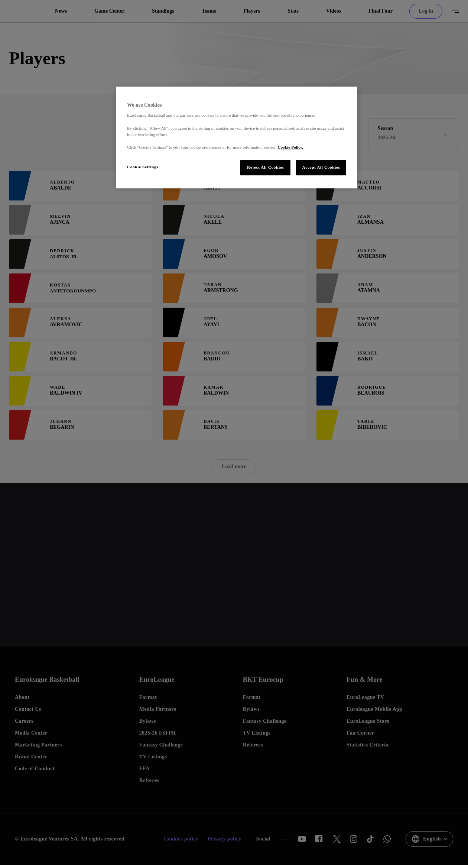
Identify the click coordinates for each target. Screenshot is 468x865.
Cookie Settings (142, 167)
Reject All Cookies (265, 167)
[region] (236, 137)
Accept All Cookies (321, 167)
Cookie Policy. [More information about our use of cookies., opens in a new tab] (290, 147)
